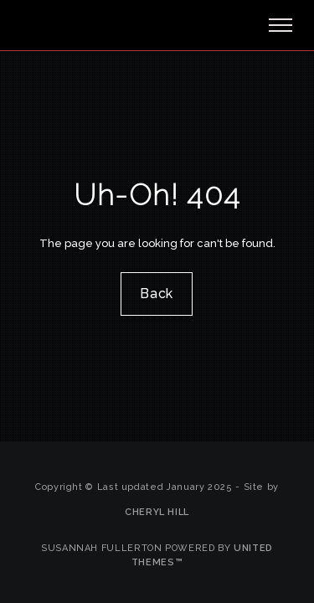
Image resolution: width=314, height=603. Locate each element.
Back (157, 294)
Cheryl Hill (157, 512)
